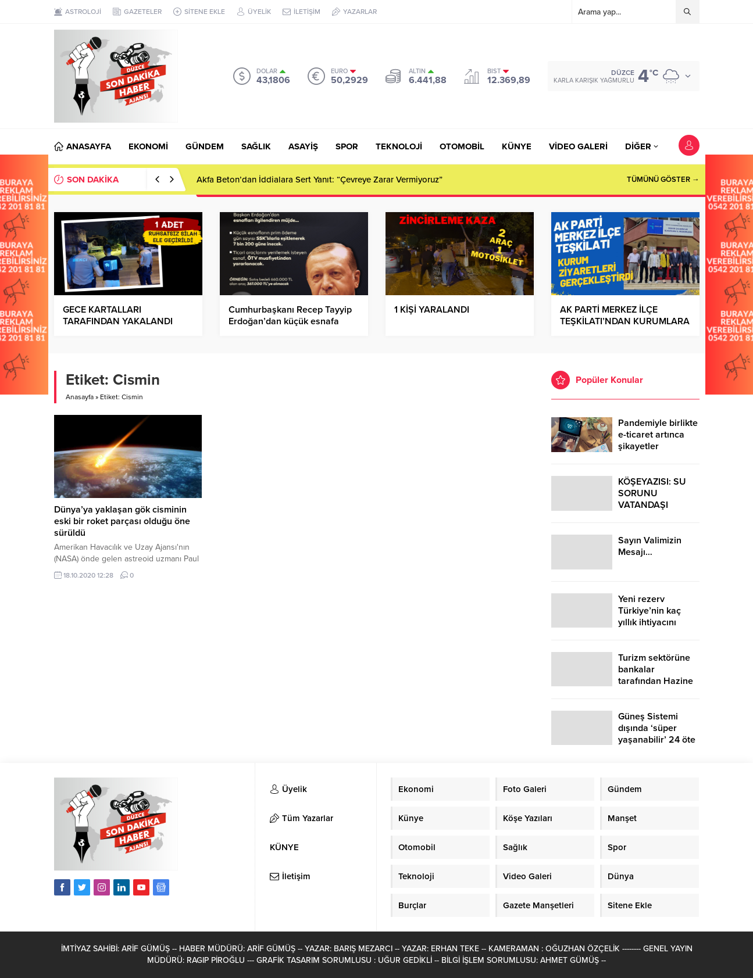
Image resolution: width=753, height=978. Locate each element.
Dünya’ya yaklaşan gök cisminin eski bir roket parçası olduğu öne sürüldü (122, 521)
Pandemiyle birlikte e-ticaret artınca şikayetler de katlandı (658, 440)
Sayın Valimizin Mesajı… (649, 546)
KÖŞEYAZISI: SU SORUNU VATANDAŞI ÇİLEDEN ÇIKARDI (655, 499)
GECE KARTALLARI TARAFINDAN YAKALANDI (118, 315)
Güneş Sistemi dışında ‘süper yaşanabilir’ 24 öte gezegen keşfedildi (657, 734)
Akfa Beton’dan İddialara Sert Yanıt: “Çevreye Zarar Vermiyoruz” (319, 179)
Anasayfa (80, 397)
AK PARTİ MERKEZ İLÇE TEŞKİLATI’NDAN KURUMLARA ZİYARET (625, 321)
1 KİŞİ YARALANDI (431, 310)
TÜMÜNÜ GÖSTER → (663, 179)
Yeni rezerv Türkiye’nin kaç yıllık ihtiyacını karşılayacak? (649, 616)
